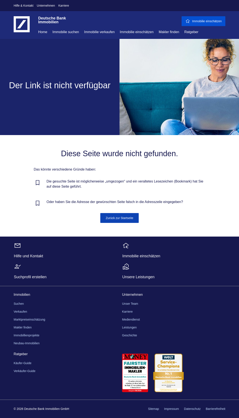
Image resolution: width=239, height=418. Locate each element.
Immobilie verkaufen (99, 32)
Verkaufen (20, 311)
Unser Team (130, 303)
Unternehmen (46, 5)
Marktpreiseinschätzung (29, 319)
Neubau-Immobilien (26, 343)
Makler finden (169, 32)
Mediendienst (131, 319)
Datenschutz (192, 409)
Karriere (63, 5)
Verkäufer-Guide (24, 371)
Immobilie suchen (65, 32)
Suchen (19, 303)
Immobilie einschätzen (136, 32)
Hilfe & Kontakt (24, 5)
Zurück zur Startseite (119, 218)
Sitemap (153, 409)
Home (42, 32)
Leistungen (129, 327)
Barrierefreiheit (215, 409)
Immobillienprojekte (26, 335)
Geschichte (129, 335)
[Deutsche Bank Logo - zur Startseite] (22, 27)
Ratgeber (191, 32)
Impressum (171, 409)
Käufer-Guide (22, 363)
